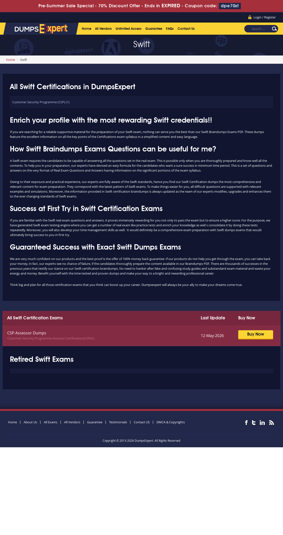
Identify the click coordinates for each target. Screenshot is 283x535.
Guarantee (153, 29)
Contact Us (186, 29)
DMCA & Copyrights (170, 422)
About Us (30, 422)
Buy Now (255, 334)
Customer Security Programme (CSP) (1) (40, 102)
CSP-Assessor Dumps (26, 333)
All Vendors (103, 29)
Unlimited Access (129, 29)
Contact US (142, 422)
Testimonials (118, 422)
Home (86, 29)
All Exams (50, 422)
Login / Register (264, 17)
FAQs (170, 29)
